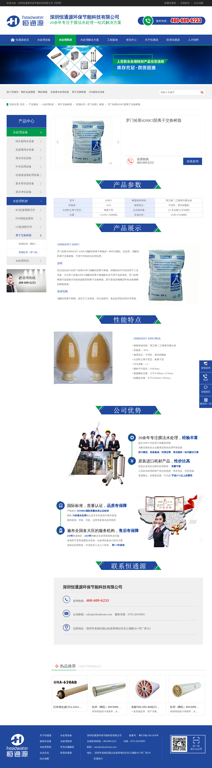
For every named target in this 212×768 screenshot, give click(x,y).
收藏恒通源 (170, 3)
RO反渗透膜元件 (25, 210)
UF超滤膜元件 (24, 226)
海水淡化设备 (23, 158)
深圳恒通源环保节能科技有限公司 (92, 587)
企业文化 (44, 753)
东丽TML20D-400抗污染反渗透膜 (150, 707)
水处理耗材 (48, 104)
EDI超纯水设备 (97, 92)
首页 (22, 104)
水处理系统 (45, 747)
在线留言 (185, 3)
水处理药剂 (22, 260)
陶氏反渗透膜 (28, 92)
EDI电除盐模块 (24, 218)
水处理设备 (20, 132)
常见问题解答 (67, 747)
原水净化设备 (23, 191)
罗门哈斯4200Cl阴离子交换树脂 (124, 104)
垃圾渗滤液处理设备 (27, 175)
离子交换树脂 (79, 92)
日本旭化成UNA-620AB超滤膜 (71, 707)
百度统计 (98, 758)
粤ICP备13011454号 (149, 735)
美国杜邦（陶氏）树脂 (29, 244)
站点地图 (198, 3)
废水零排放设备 (25, 183)
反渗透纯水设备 (25, 149)
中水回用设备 (23, 166)
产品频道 (34, 104)
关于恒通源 (45, 735)
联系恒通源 (66, 753)
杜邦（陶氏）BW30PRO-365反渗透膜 (113, 707)
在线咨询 (193, 161)
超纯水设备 (45, 741)
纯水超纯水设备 (25, 141)
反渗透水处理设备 (60, 92)
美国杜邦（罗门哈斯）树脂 (90, 104)
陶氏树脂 (42, 92)
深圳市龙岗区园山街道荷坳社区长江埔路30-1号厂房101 (123, 753)
